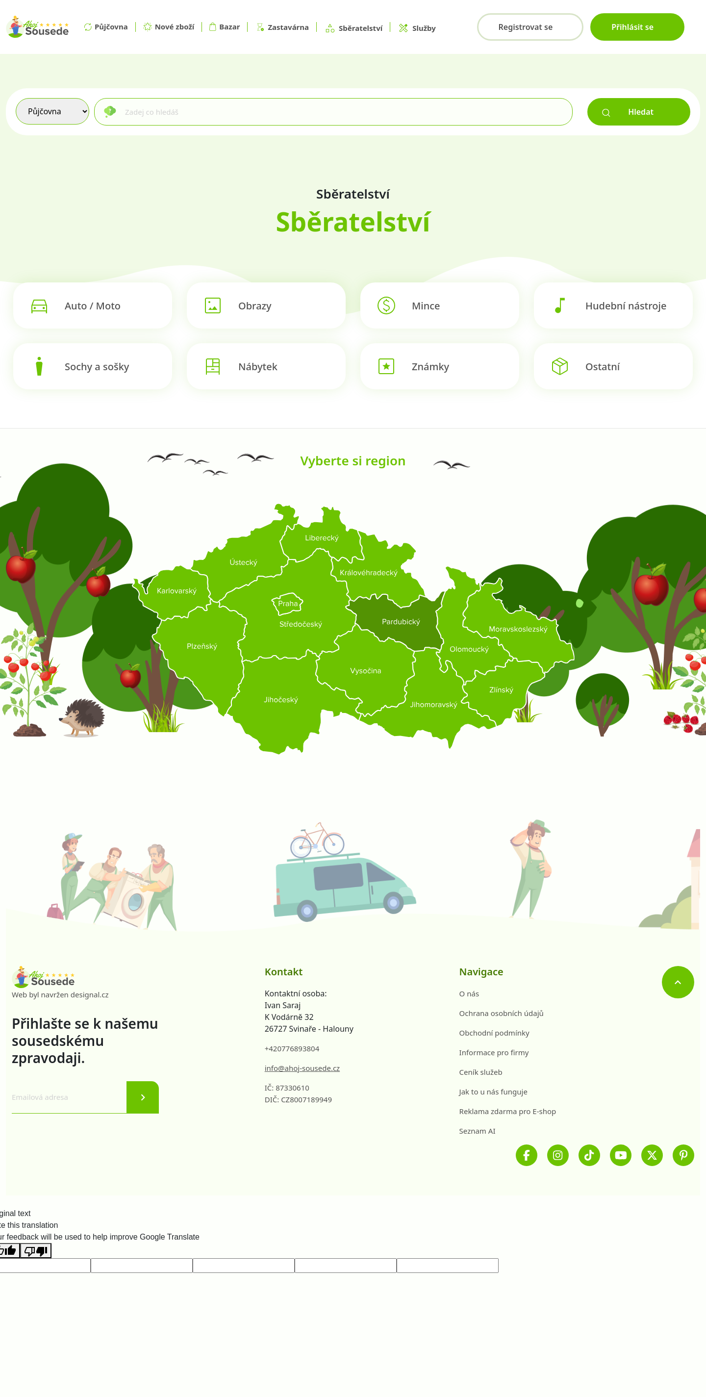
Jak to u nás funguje (493, 1091)
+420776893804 (292, 1048)
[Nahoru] (678, 982)
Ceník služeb (481, 1072)
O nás (469, 993)
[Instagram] (558, 1155)
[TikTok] (589, 1155)
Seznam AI (477, 1131)
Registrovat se (525, 27)
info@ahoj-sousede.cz (302, 1068)
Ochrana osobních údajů (501, 1013)
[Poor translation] (35, 1250)
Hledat (628, 111)
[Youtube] (620, 1155)
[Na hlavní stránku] (37, 27)
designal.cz (90, 994)
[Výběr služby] (52, 111)
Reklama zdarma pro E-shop (507, 1111)
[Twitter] (652, 1155)
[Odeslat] (142, 1097)
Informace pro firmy (494, 1052)
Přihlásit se (632, 27)
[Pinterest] (683, 1155)
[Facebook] (526, 1155)
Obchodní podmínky (494, 1033)
